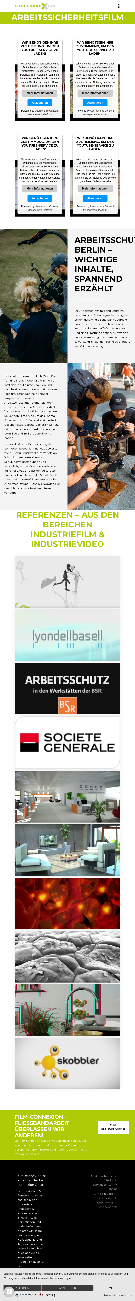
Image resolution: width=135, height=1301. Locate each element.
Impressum (108, 1295)
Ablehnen (22, 1288)
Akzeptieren (40, 102)
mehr (112, 1288)
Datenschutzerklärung (122, 1295)
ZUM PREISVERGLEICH (113, 1127)
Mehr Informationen (40, 92)
